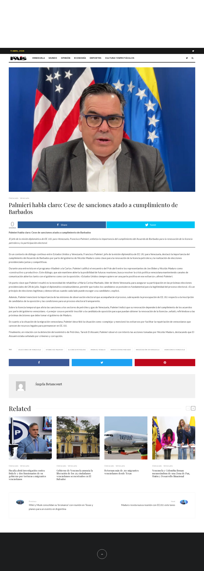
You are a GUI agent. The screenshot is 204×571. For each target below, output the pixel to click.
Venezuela (38, 58)
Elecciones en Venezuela (30, 350)
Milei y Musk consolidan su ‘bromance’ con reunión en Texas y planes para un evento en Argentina (64, 505)
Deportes (95, 58)
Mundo (53, 58)
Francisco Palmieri (55, 350)
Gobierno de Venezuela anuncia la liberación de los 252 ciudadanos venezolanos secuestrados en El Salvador (75, 475)
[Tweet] (102, 362)
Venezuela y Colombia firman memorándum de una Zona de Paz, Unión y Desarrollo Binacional (171, 473)
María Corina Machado (121, 350)
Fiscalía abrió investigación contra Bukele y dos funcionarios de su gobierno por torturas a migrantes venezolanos (27, 475)
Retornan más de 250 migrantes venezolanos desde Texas (121, 472)
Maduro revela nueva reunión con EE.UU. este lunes (139, 503)
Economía (80, 58)
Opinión (65, 58)
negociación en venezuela (148, 350)
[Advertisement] (102, 24)
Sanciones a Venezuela (175, 350)
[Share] (39, 362)
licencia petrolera (77, 350)
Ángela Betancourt (48, 384)
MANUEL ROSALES (98, 350)
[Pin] (165, 362)
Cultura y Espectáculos (119, 58)
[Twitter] (193, 51)
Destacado (13, 198)
